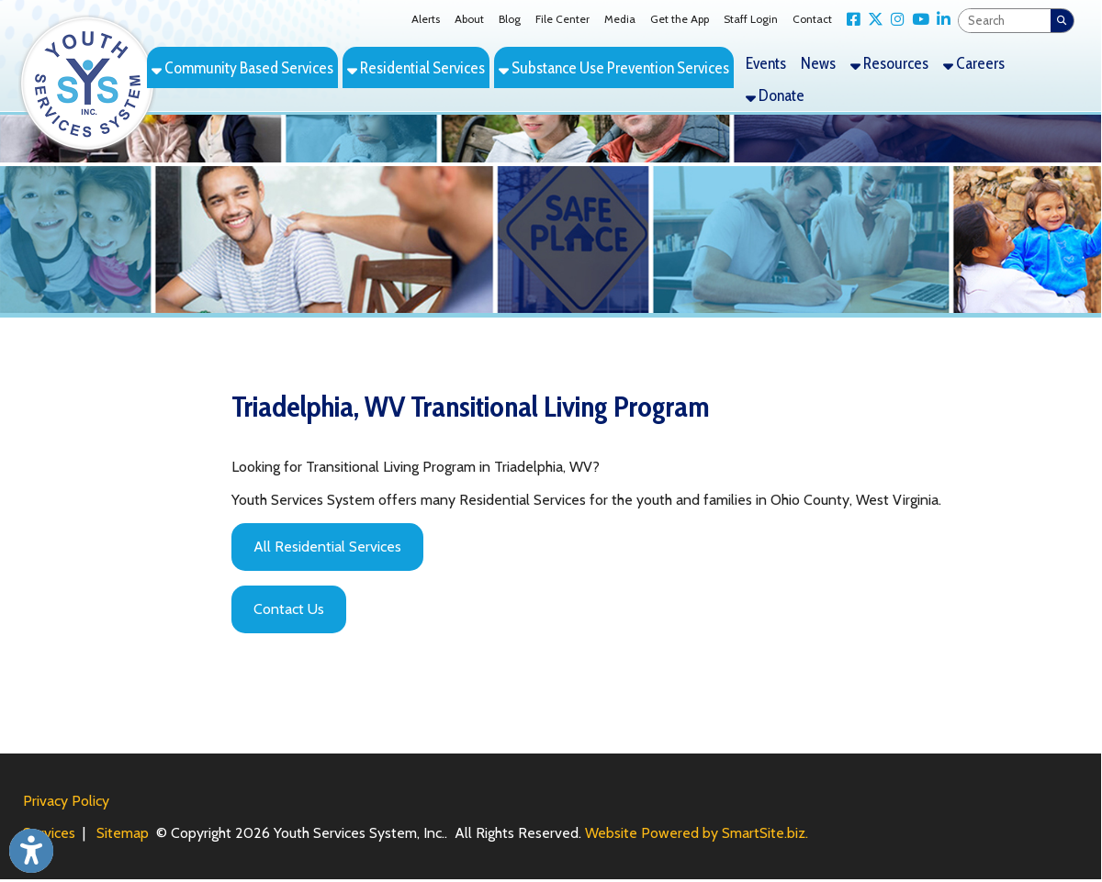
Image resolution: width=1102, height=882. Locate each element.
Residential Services (416, 67)
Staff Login (751, 19)
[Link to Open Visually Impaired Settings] (31, 851)
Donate (775, 95)
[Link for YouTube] (917, 20)
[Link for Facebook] (849, 20)
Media (619, 19)
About (469, 19)
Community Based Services (242, 67)
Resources (889, 63)
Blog (510, 19)
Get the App (679, 19)
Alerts (425, 19)
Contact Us (288, 609)
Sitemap (122, 833)
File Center (562, 19)
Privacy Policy (66, 800)
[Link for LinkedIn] (939, 20)
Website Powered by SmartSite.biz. (696, 833)
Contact (812, 19)
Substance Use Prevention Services (614, 67)
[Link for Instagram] (894, 20)
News (818, 63)
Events (766, 63)
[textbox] (1005, 20)
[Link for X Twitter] (871, 20)
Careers (974, 63)
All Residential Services (327, 546)
